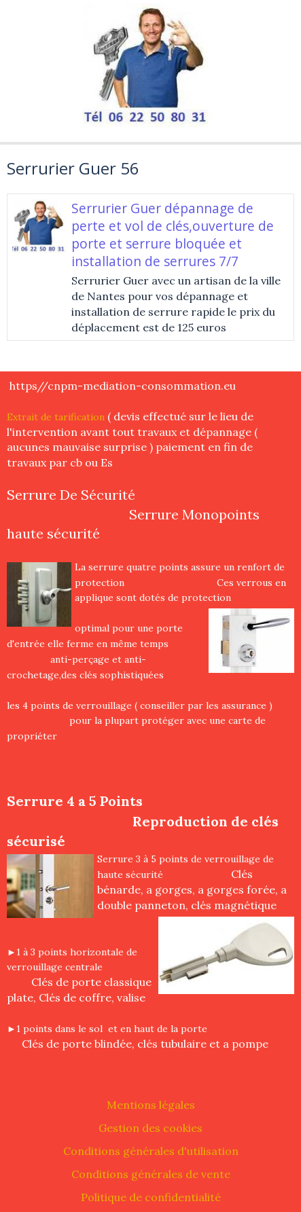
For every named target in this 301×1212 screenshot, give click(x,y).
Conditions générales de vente (150, 1174)
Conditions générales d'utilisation (150, 1151)
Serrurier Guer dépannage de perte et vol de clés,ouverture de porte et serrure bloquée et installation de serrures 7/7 (172, 234)
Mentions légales (151, 1105)
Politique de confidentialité (151, 1197)
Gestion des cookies (150, 1128)
